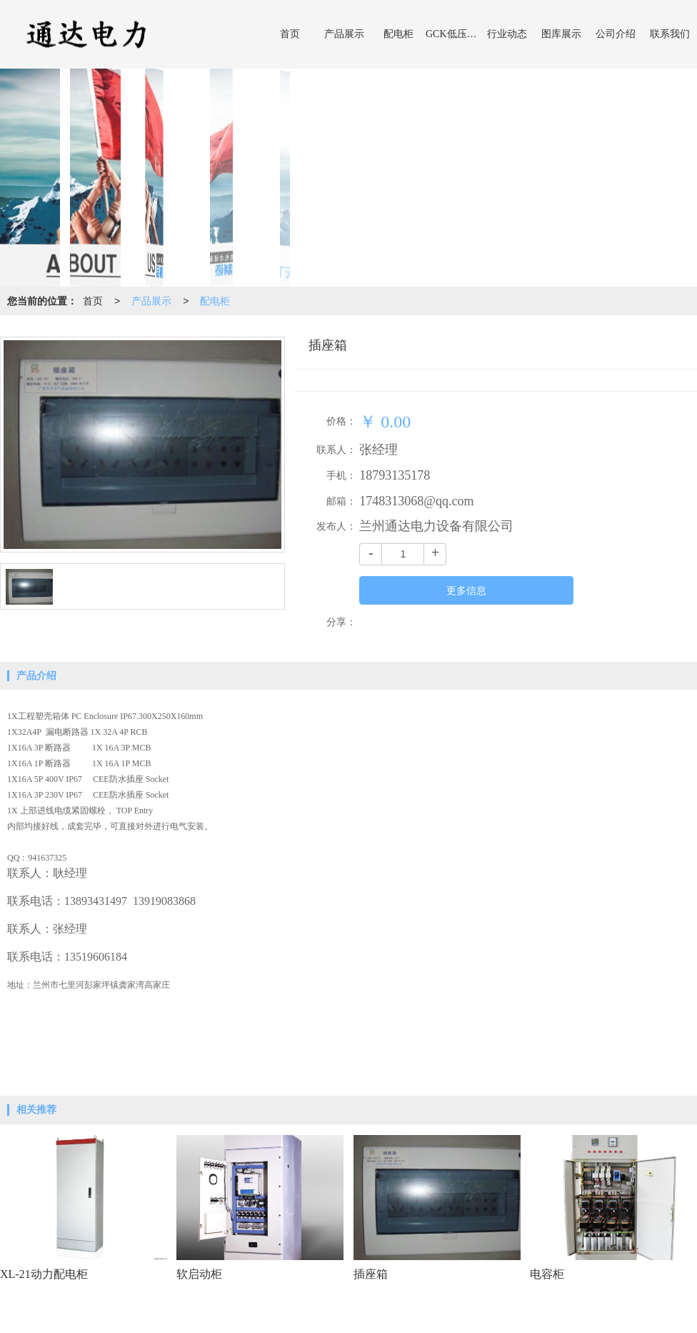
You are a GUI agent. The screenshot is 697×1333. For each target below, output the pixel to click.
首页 (290, 34)
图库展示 (561, 34)
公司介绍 (616, 34)
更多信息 (466, 590)
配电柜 (398, 34)
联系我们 (670, 34)
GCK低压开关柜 (453, 34)
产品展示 (344, 34)
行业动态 (507, 34)
